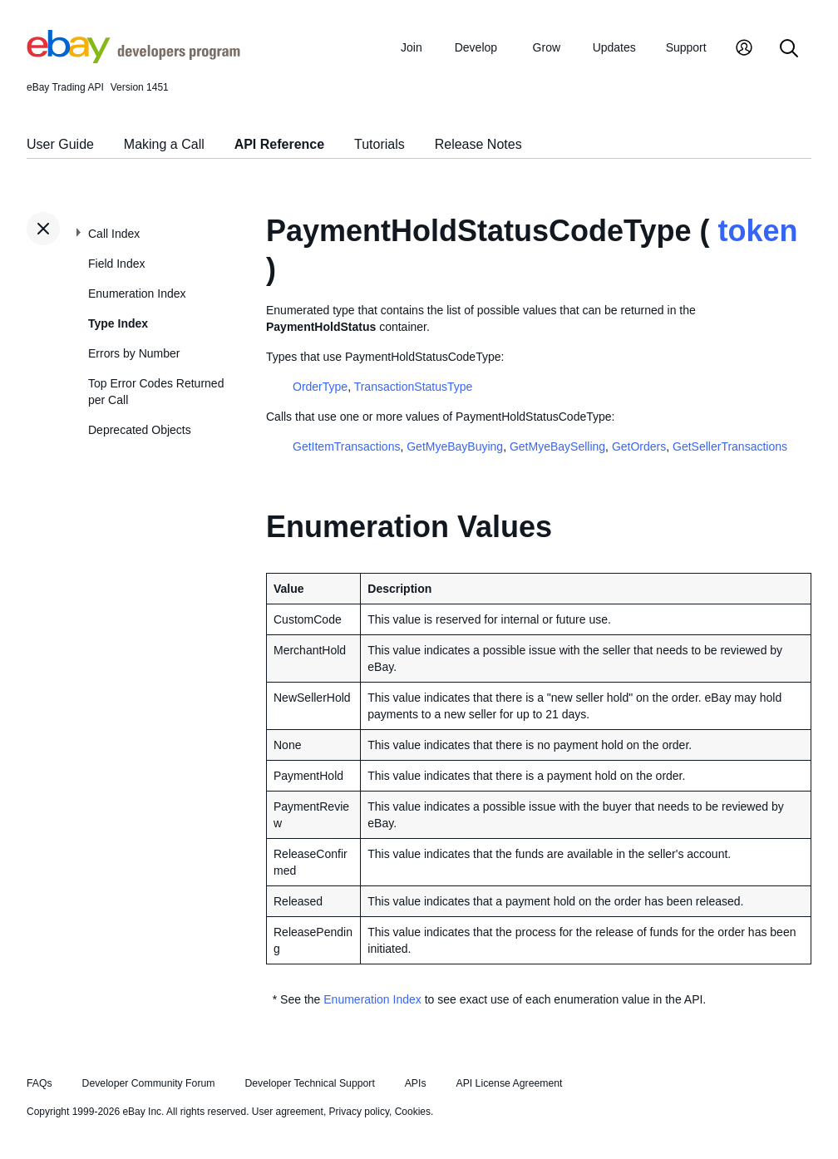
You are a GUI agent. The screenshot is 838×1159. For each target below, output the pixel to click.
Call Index (114, 233)
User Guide (60, 144)
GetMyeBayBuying (455, 446)
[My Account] (744, 49)
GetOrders (639, 446)
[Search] (789, 49)
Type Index (118, 323)
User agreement (287, 1111)
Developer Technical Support (309, 1083)
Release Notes (478, 144)
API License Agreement (509, 1083)
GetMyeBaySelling (557, 446)
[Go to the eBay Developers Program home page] (133, 59)
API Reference (279, 144)
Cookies (413, 1111)
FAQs (39, 1083)
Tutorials (379, 144)
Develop (476, 47)
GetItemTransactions (346, 446)
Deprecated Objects (139, 429)
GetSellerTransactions (730, 446)
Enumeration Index (137, 293)
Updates (614, 47)
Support (686, 47)
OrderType (320, 386)
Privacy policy (359, 1111)
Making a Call (164, 144)
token (757, 231)
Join (411, 47)
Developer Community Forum (148, 1083)
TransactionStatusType (413, 386)
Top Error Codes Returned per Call (156, 392)
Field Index (116, 263)
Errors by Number (134, 353)
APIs (415, 1083)
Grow (546, 47)
